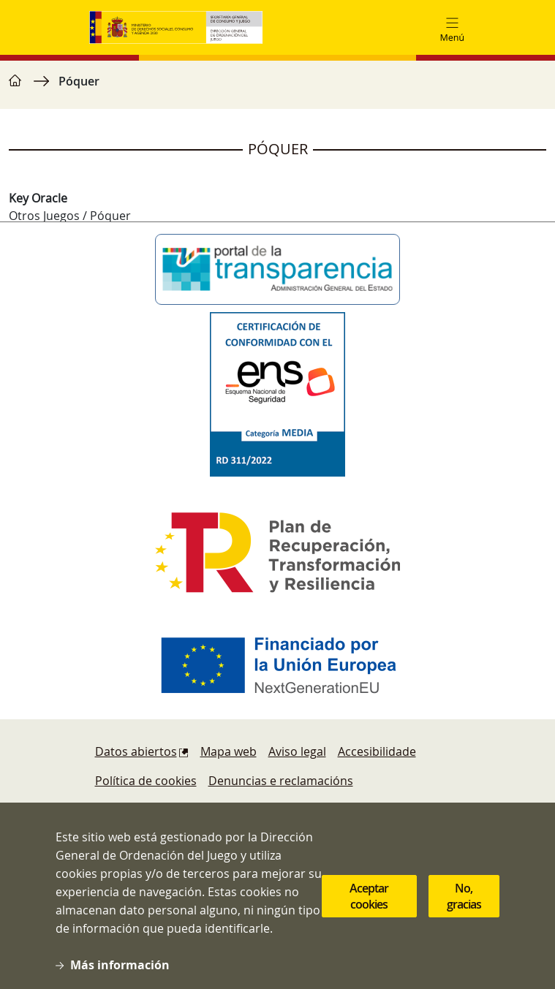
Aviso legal (297, 751)
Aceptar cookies (369, 901)
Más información (120, 970)
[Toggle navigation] (452, 27)
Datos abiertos (136, 751)
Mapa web (228, 751)
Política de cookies (146, 781)
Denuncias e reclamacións (280, 781)
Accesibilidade (377, 751)
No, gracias (464, 901)
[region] (277, 88)
